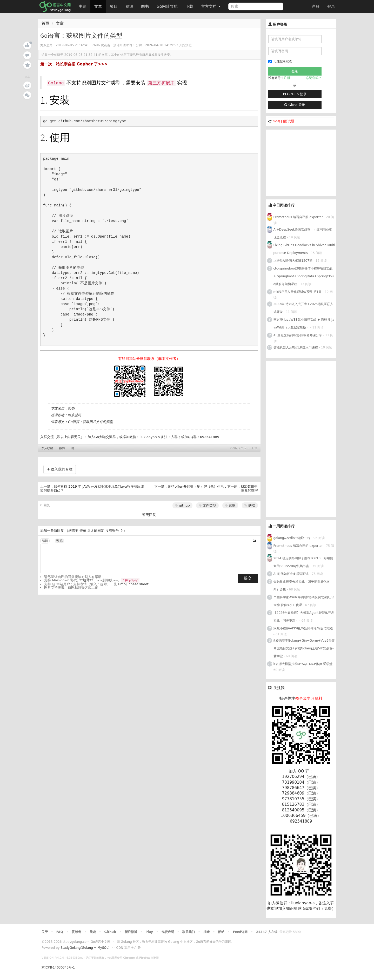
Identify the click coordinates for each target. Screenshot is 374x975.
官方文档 (211, 6)
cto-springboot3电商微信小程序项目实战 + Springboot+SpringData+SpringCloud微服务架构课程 (303, 276)
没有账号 (112, 531)
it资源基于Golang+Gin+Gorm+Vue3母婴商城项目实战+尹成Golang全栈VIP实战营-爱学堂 (304, 648)
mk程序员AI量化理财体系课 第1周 (298, 292)
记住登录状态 (280, 61)
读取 (230, 505)
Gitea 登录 (294, 105)
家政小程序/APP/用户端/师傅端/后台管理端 (303, 628)
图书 (145, 6)
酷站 (221, 932)
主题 (82, 6)
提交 (248, 578)
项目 (114, 6)
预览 (59, 541)
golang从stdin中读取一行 (291, 538)
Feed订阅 (240, 932)
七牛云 (136, 948)
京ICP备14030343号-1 (58, 967)
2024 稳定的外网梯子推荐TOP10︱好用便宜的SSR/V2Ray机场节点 (303, 562)
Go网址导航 (168, 5)
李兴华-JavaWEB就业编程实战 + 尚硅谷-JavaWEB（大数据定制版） (303, 323)
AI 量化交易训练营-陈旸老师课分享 (298, 335)
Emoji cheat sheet (133, 584)
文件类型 (207, 505)
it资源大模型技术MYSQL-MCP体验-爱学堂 (303, 664)
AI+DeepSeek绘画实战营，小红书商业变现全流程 (302, 233)
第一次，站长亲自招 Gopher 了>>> (74, 64)
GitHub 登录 (294, 94)
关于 (45, 932)
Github (110, 932)
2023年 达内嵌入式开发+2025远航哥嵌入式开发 (303, 308)
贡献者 (76, 932)
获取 (249, 505)
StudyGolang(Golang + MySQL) (85, 948)
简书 (71, 408)
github (182, 505)
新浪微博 (131, 932)
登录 (331, 6)
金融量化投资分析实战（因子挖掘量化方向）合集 (301, 585)
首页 (45, 23)
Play (149, 932)
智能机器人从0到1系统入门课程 (295, 347)
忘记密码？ (314, 78)
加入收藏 (47, 448)
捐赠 (206, 932)
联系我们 (188, 932)
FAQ (59, 932)
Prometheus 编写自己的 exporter (298, 217)
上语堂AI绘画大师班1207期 (292, 261)
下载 (189, 6)
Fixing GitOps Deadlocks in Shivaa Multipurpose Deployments (304, 249)
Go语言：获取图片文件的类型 (90, 422)
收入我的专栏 (59, 469)
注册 (315, 6)
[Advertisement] (305, 162)
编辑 (45, 541)
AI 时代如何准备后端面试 (291, 574)
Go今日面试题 (283, 121)
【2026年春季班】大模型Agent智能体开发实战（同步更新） (303, 616)
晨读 (93, 932)
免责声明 (168, 932)
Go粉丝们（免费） (319, 908)
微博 (62, 448)
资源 (129, 6)
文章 (98, 6)
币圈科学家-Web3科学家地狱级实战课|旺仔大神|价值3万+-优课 (303, 601)
